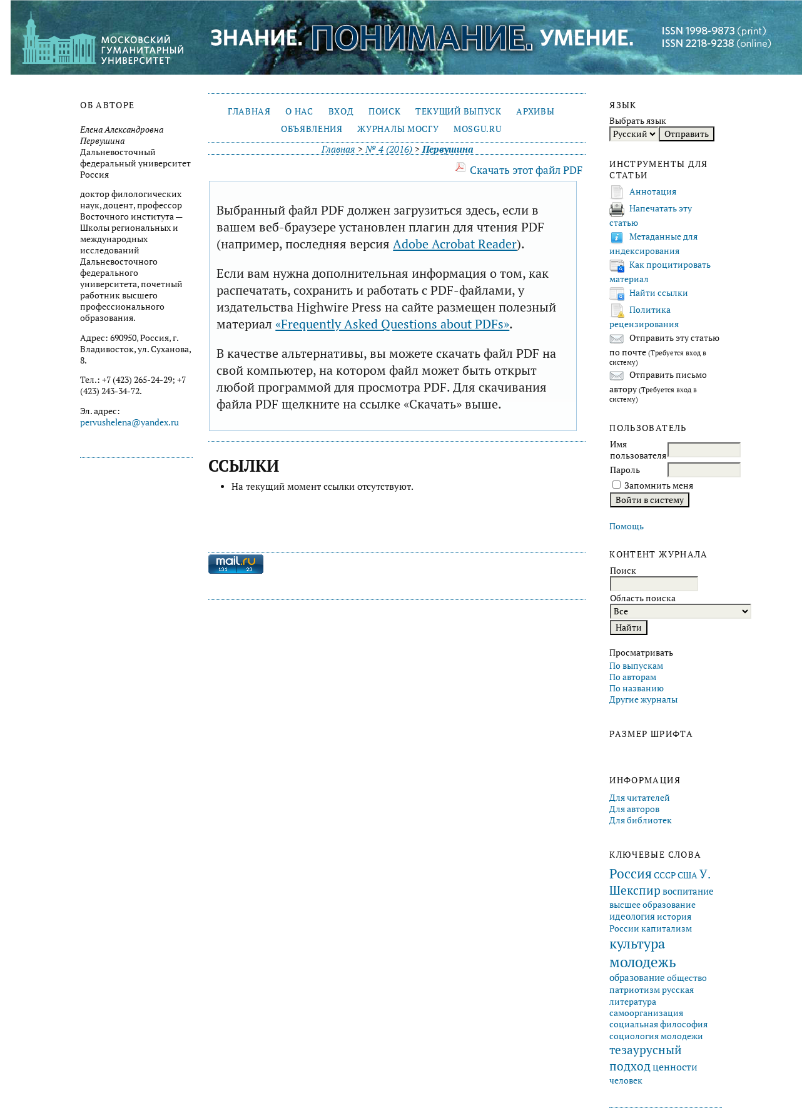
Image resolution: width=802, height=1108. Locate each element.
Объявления (312, 129)
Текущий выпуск (458, 111)
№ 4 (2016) (388, 149)
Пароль (625, 469)
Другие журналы (643, 699)
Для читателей (639, 797)
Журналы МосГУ (398, 129)
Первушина (447, 149)
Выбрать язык (637, 120)
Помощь (626, 526)
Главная (249, 111)
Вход (341, 111)
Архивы (535, 111)
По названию (636, 688)
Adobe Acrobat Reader (455, 243)
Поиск (384, 111)
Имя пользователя (638, 450)
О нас (299, 111)
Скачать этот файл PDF (526, 170)
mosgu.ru (477, 129)
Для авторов (634, 809)
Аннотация (652, 191)
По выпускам (636, 665)
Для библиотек (640, 820)
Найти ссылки (658, 292)
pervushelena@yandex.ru (129, 422)
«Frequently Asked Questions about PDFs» (392, 323)
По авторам (632, 677)
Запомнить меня (658, 485)
